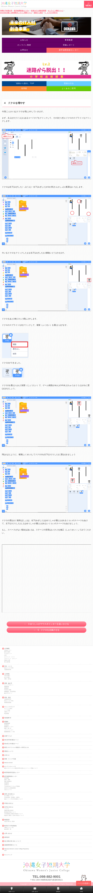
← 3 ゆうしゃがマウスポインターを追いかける (46, 624)
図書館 (6, 721)
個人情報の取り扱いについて (12, 841)
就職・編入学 (8, 683)
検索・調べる (7, 728)
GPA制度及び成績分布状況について (13, 813)
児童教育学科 (7, 669)
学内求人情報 (7, 689)
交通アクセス (8, 736)
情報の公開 (7, 660)
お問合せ (6, 784)
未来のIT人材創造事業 (10, 788)
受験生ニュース (8, 751)
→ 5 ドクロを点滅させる (46, 630)
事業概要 (6, 778)
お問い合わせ (8, 833)
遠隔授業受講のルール (10, 845)
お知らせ (6, 755)
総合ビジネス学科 (8, 668)
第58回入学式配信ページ (11, 743)
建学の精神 (7, 652)
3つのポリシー (8, 653)
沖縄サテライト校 (8, 827)
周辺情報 (6, 713)
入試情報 (6, 674)
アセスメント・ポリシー (10, 658)
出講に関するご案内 (9, 821)
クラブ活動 (7, 710)
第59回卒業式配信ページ (11, 740)
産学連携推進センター (10, 776)
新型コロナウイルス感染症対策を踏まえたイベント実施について (21, 768)
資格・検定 (7, 697)
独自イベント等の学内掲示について (13, 799)
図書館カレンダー (8, 726)
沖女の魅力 (7, 675)
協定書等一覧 (7, 829)
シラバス (6, 808)
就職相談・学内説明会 (10, 691)
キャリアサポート (8, 685)
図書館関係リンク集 (9, 731)
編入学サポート (8, 693)
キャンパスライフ (9, 706)
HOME (81, 891)
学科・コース (8, 666)
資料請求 (6, 837)
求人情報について (8, 795)
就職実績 (6, 686)
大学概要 (6, 648)
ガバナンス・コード (9, 657)
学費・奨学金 (7, 679)
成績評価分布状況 (8, 810)
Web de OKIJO (8, 762)
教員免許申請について (10, 812)
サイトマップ (8, 854)
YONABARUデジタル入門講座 (12, 786)
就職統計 (6, 688)
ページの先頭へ (83, 883)
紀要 (5, 850)
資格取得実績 (7, 702)
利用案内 (6, 725)
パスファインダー (8, 730)
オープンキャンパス (10, 766)
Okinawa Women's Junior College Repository (16, 848)
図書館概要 (7, 723)
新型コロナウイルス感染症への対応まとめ (16, 747)
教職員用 (6, 819)
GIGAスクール (8, 789)
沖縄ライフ (7, 711)
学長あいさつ (7, 650)
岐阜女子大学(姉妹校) (10, 825)
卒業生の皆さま (8, 803)
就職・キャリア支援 (10, 759)
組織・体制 (7, 779)
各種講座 (6, 783)
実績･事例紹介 (8, 781)
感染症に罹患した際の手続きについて (14, 815)
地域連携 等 (7, 717)
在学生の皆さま (8, 807)
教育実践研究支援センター (12, 772)
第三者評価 (7, 662)
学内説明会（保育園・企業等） (12, 797)
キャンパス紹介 (8, 708)
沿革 (5, 655)
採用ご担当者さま (9, 794)
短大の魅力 (7, 677)
